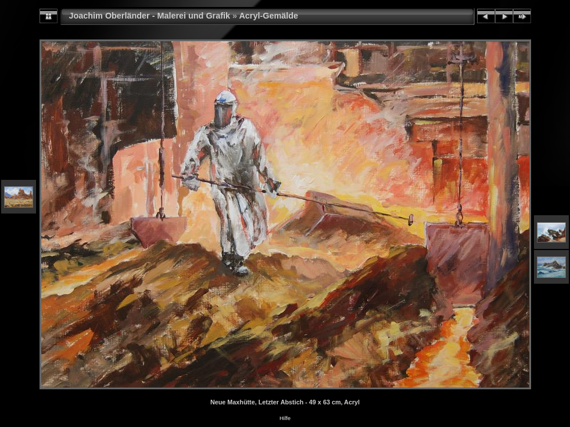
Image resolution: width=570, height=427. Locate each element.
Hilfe (285, 418)
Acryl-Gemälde (268, 15)
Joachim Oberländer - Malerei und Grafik (150, 15)
